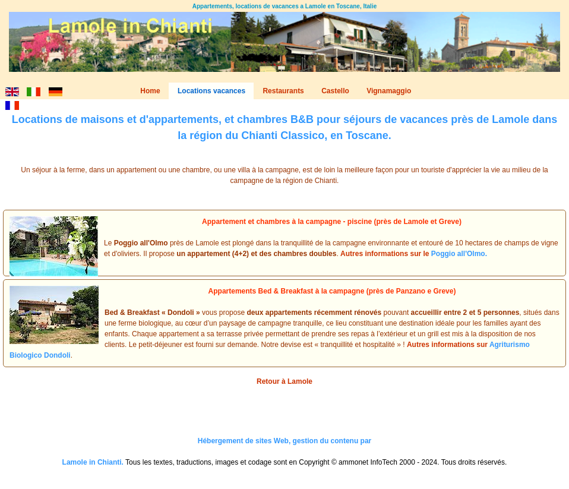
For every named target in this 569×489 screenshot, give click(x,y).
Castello (335, 91)
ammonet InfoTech (368, 462)
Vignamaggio (388, 91)
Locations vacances (211, 91)
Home (150, 91)
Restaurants (283, 91)
